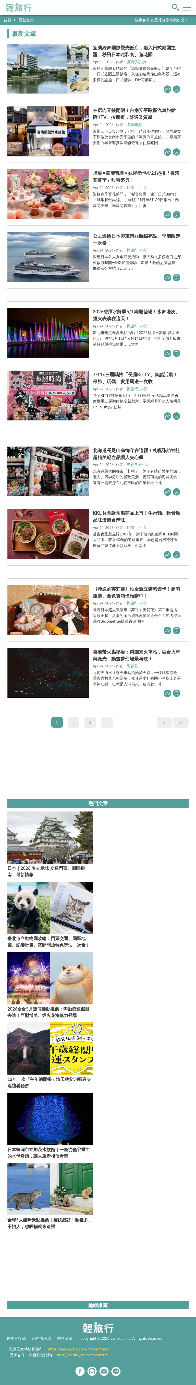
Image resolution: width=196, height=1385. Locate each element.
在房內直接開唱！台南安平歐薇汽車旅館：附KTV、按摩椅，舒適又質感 (136, 113)
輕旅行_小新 (137, 187)
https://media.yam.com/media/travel (78, 1349)
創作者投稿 (16, 1338)
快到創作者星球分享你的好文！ (162, 20)
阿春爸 (132, 665)
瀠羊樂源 (134, 124)
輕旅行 (18, 7)
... (107, 722)
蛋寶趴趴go (136, 61)
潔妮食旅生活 (138, 464)
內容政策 (64, 1338)
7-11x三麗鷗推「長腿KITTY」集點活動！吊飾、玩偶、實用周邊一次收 (135, 378)
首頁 (7, 20)
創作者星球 (41, 1338)
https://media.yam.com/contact (82, 1355)
